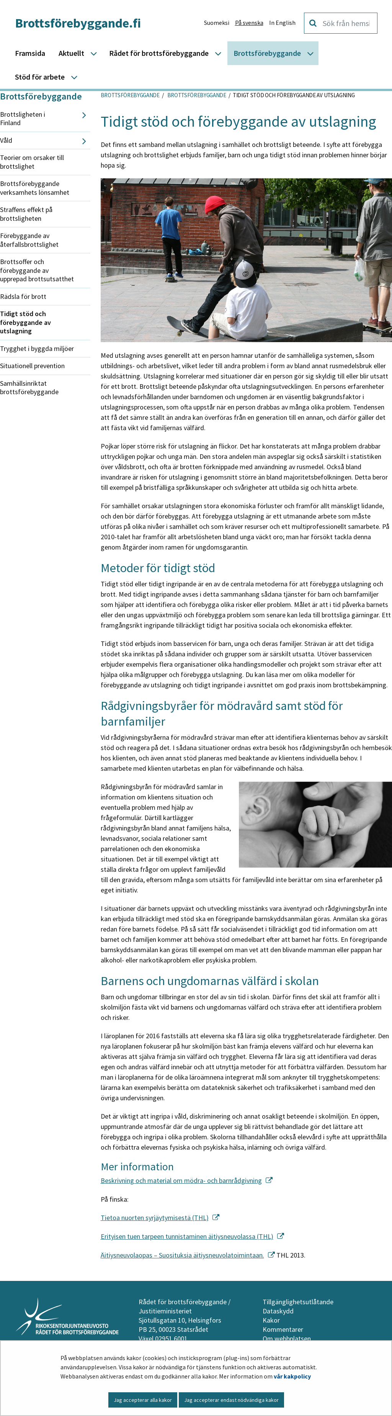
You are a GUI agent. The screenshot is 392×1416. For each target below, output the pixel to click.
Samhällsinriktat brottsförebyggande (29, 387)
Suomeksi (216, 22)
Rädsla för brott (23, 296)
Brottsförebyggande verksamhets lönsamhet (34, 188)
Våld (6, 140)
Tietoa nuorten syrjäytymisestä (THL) (160, 1217)
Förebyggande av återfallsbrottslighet (29, 240)
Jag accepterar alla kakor (143, 1399)
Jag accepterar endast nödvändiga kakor (231, 1399)
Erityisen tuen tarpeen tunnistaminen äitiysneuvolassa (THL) (192, 1236)
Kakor (271, 1320)
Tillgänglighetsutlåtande (298, 1301)
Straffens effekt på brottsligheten (26, 214)
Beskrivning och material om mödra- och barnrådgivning (187, 1180)
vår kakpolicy (292, 1376)
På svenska (249, 22)
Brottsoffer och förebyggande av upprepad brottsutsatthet (37, 270)
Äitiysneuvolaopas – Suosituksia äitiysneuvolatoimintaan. (188, 1255)
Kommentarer (283, 1329)
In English (282, 22)
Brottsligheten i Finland (22, 118)
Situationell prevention (32, 365)
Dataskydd (278, 1311)
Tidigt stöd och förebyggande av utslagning (25, 322)
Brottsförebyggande (41, 96)
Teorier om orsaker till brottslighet (32, 162)
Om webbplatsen (287, 1338)
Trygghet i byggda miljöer (37, 348)
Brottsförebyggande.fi (78, 23)
